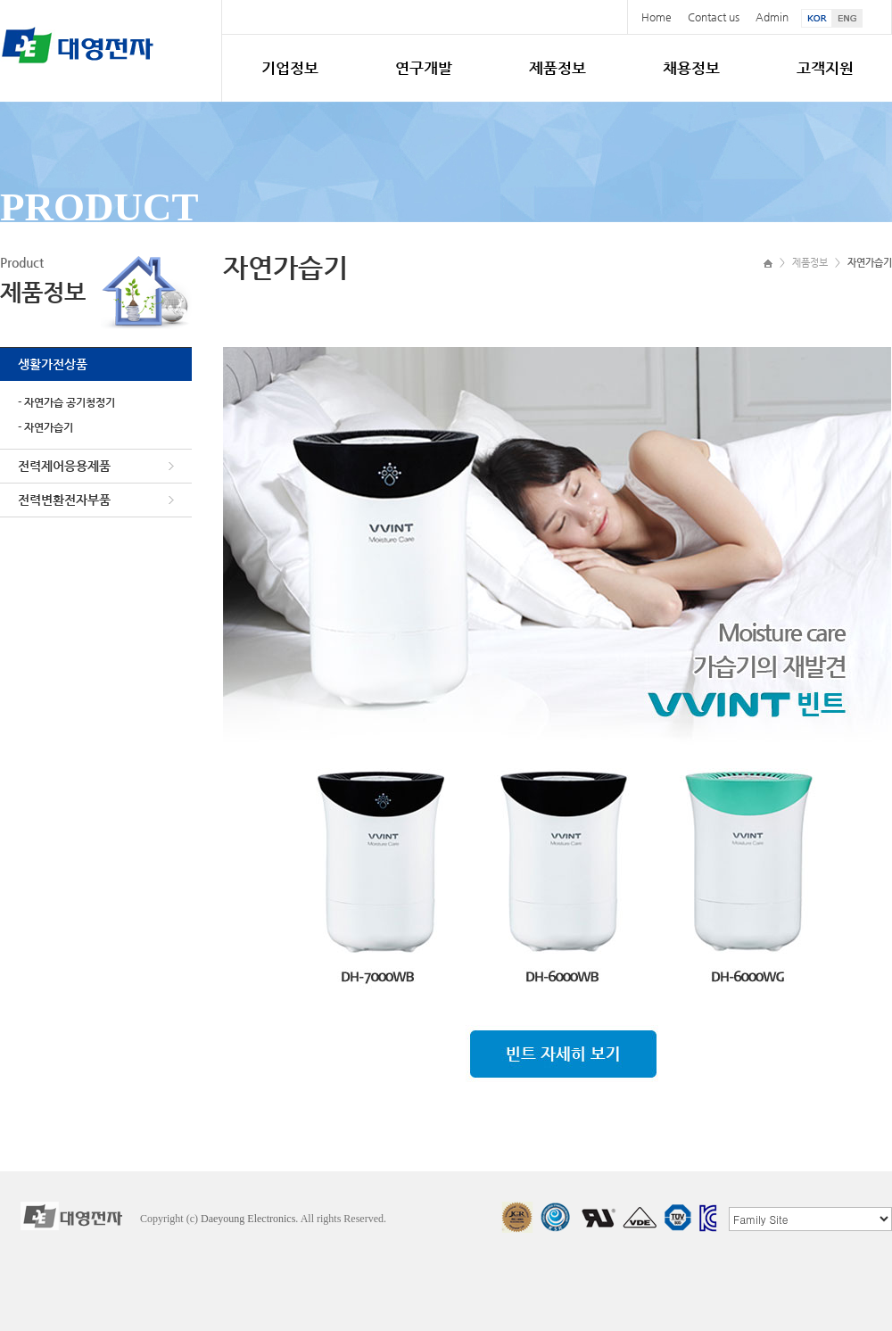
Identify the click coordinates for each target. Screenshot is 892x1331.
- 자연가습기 (45, 427)
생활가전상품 (52, 364)
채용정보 (691, 68)
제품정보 (557, 68)
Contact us (713, 17)
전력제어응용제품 (64, 466)
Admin (772, 17)
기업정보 (289, 68)
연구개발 (423, 68)
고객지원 (825, 68)
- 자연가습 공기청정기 (66, 402)
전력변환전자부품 (64, 499)
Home (656, 17)
